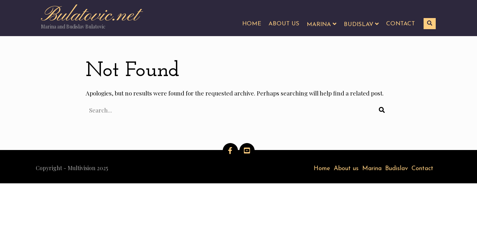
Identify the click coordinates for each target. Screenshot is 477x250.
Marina (372, 168)
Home (322, 168)
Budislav (396, 168)
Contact (422, 168)
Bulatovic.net (90, 15)
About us (346, 168)
